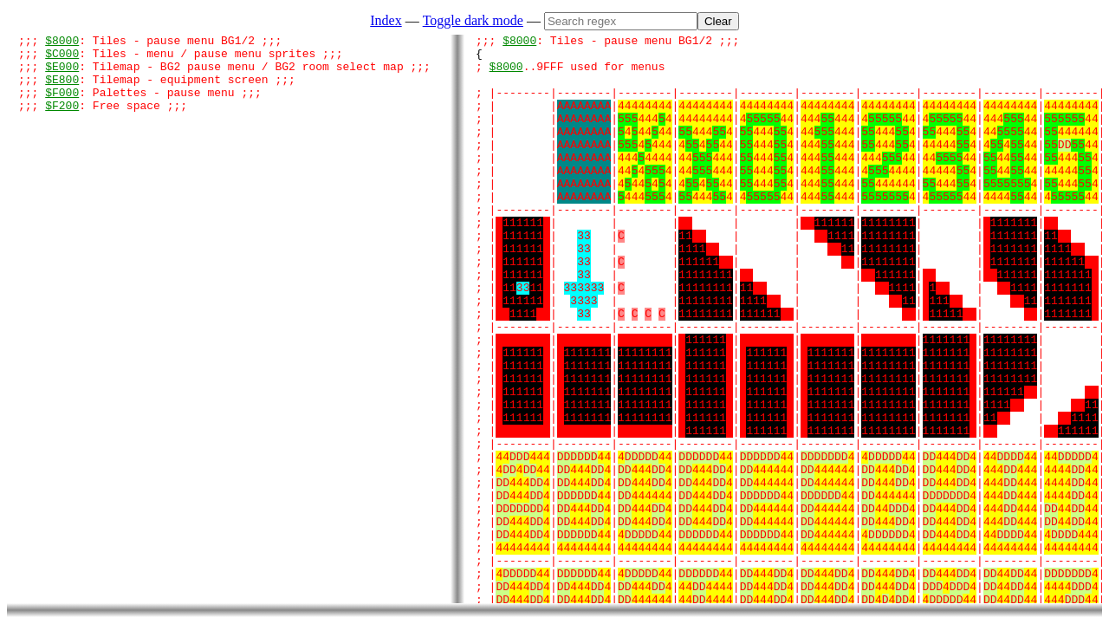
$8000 (62, 42)
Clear (718, 21)
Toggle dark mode (473, 20)
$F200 (62, 120)
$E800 (62, 89)
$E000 (62, 73)
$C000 (62, 58)
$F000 (62, 105)
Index (385, 20)
